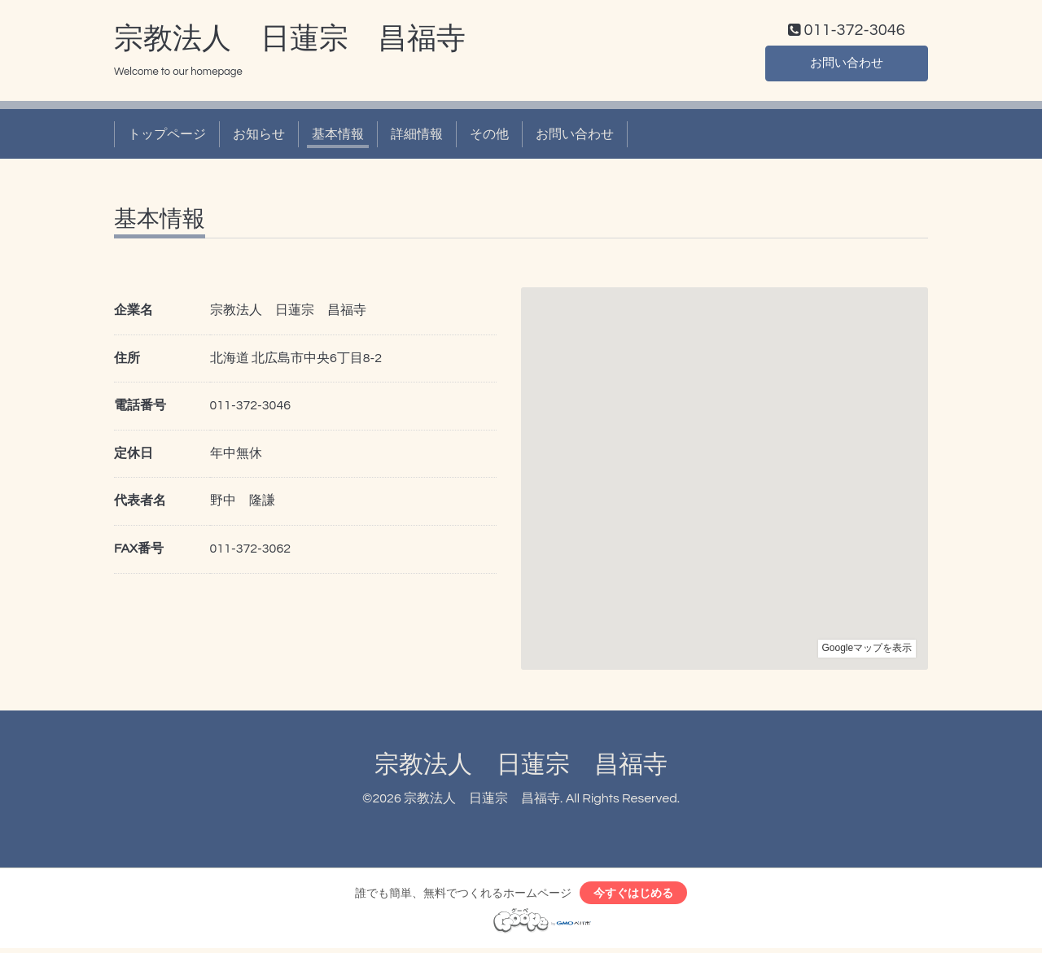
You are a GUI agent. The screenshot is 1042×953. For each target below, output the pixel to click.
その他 (489, 136)
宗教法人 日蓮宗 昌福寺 (290, 41)
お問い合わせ (847, 65)
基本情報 (338, 136)
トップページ (167, 136)
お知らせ (259, 136)
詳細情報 (417, 136)
